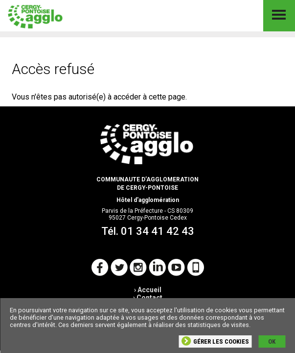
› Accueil (147, 290)
